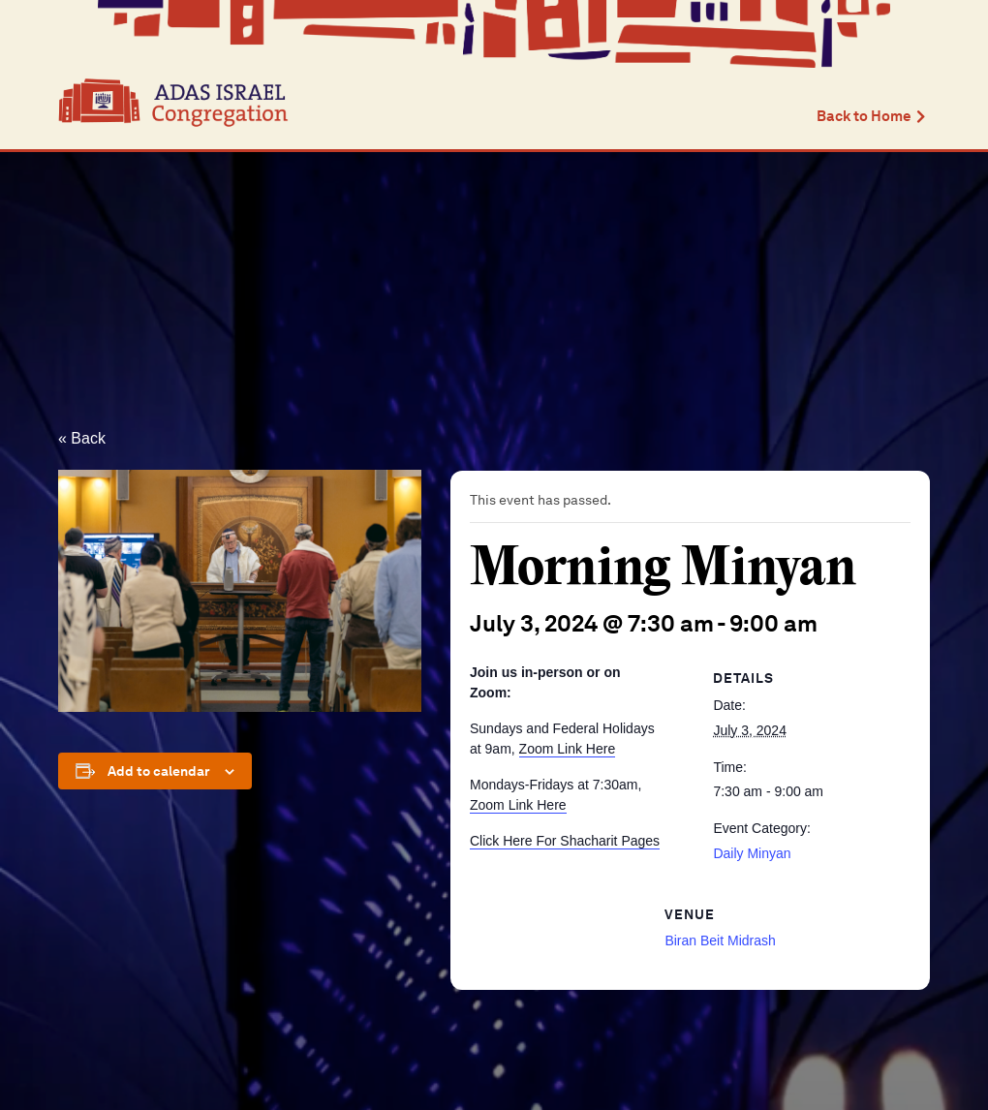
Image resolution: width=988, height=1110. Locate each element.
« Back (82, 438)
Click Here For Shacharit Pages (565, 840)
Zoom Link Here (567, 748)
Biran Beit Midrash (719, 940)
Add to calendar (159, 771)
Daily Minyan (751, 853)
